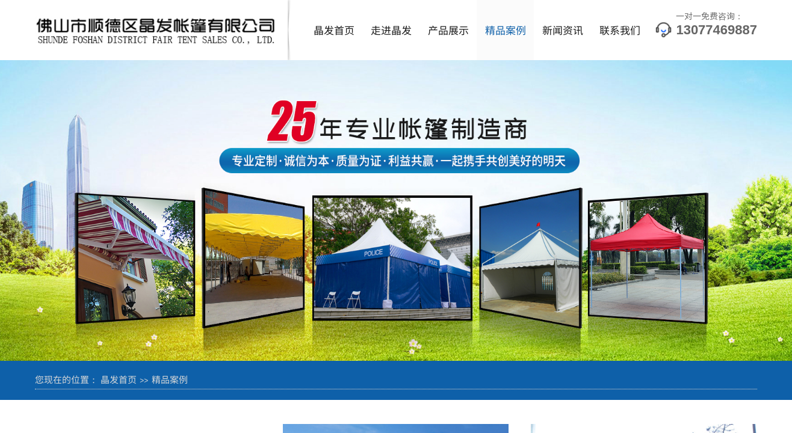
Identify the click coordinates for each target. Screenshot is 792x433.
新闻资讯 (562, 29)
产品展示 (448, 29)
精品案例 (505, 29)
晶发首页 (334, 29)
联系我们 (619, 29)
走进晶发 (391, 29)
